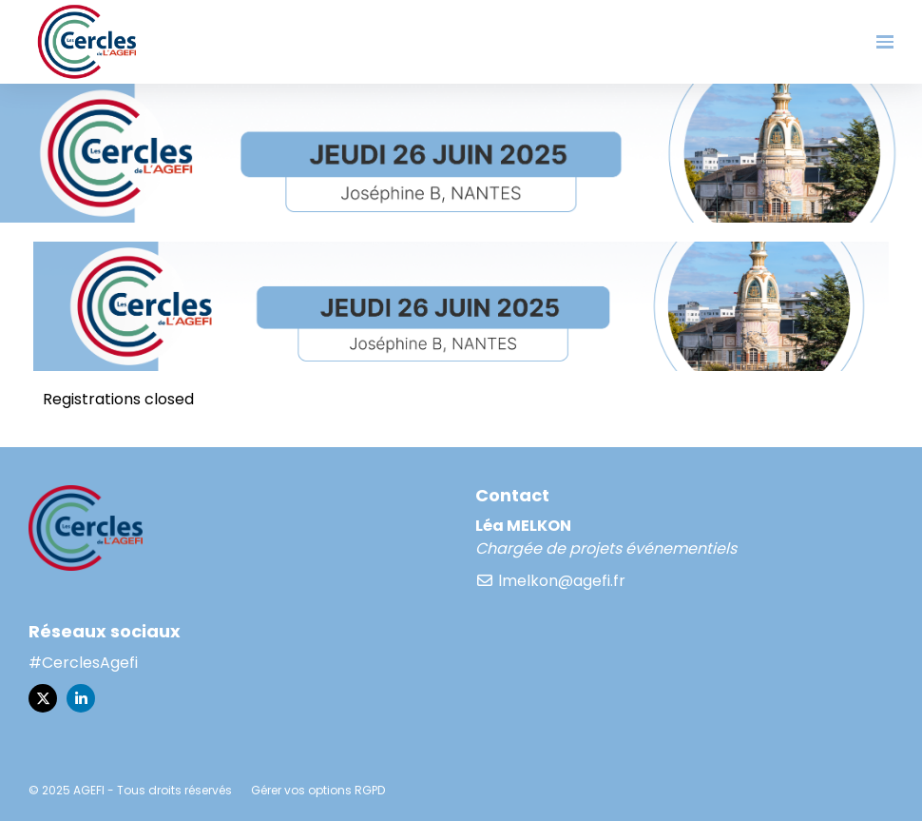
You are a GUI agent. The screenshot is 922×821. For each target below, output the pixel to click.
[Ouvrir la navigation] (884, 42)
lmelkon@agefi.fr (550, 581)
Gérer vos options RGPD (318, 790)
